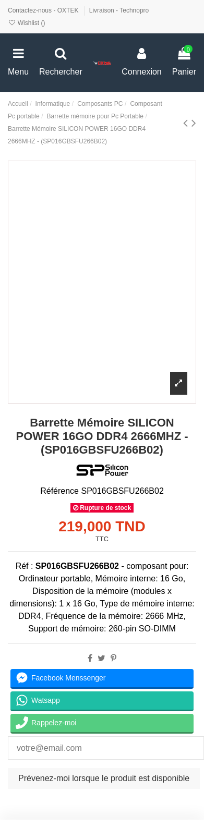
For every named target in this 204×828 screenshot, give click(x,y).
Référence (59, 490)
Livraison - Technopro (119, 10)
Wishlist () (26, 23)
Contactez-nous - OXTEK (44, 10)
